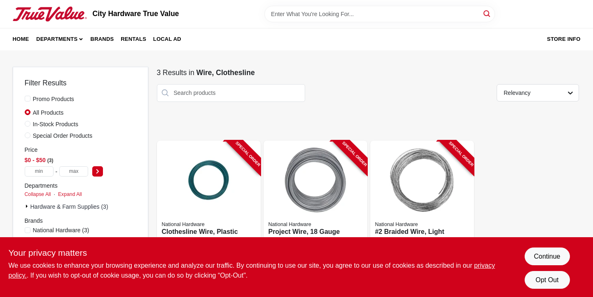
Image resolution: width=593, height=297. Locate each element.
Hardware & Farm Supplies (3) (69, 206)
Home (21, 39)
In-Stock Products (56, 124)
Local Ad (167, 39)
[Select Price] (97, 171)
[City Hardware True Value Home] (50, 14)
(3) (61, 230)
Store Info (563, 39)
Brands (102, 39)
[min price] (39, 171)
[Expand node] (27, 206)
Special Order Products (63, 136)
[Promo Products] (27, 98)
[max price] (73, 171)
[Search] (487, 13)
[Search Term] (379, 14)
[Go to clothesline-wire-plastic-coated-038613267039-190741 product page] (209, 203)
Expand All (70, 194)
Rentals (133, 39)
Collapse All (38, 194)
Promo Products (53, 99)
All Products (48, 113)
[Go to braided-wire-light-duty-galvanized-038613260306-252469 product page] (422, 203)
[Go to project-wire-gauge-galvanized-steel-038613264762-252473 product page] (315, 203)
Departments (56, 39)
